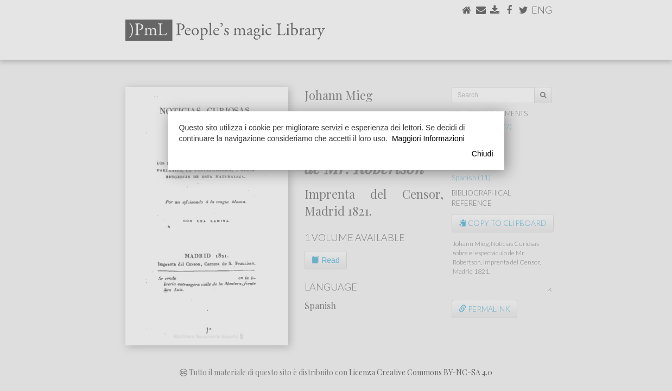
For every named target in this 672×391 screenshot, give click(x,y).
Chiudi (482, 153)
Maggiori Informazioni (428, 138)
